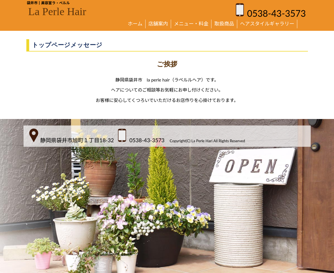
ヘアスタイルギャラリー (267, 24)
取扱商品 (224, 24)
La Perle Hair (57, 11)
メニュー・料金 (191, 24)
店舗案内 (158, 24)
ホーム (135, 24)
